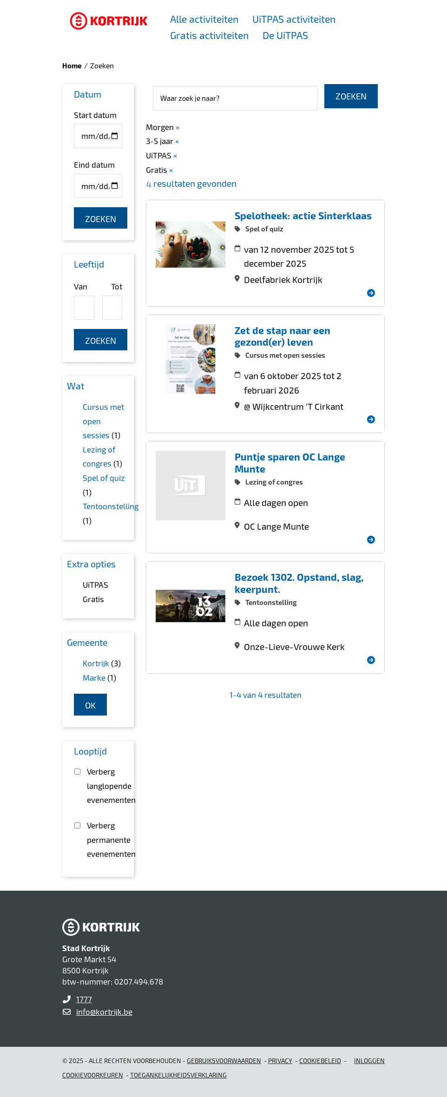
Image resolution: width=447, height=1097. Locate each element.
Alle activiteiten (204, 19)
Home (72, 65)
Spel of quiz (104, 477)
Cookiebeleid (320, 1060)
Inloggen (369, 1060)
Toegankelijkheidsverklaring (178, 1075)
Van (80, 286)
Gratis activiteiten (209, 35)
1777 (84, 999)
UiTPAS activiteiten (293, 19)
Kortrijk (96, 663)
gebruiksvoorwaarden (224, 1060)
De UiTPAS (285, 35)
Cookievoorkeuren (92, 1075)
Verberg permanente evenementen (104, 839)
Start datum (95, 114)
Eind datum (94, 164)
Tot (116, 286)
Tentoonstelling (110, 506)
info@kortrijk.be (104, 1011)
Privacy (280, 1060)
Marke (94, 677)
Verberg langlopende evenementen (104, 785)
